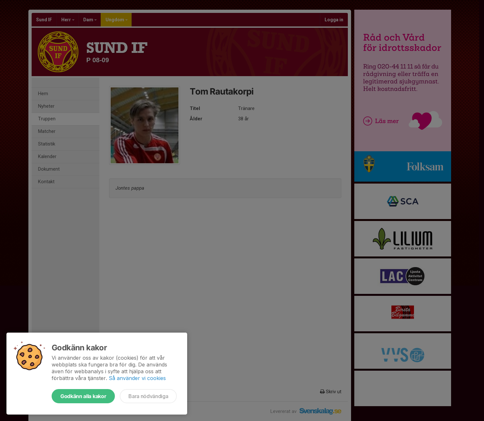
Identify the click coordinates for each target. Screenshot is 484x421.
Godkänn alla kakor (83, 396)
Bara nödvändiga (148, 396)
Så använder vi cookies (137, 378)
